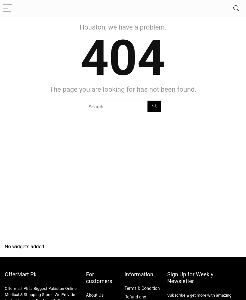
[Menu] (7, 8)
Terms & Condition (142, 288)
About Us (94, 295)
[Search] (236, 8)
